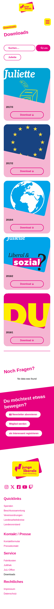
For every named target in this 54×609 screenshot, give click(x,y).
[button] (47, 22)
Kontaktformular (12, 541)
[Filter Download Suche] (19, 48)
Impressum (9, 589)
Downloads (9, 574)
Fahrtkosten (10, 560)
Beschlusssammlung (14, 510)
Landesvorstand (12, 524)
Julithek (8, 565)
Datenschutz (10, 593)
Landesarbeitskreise (14, 520)
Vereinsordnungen (13, 515)
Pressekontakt (11, 546)
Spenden (8, 506)
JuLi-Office (9, 570)
